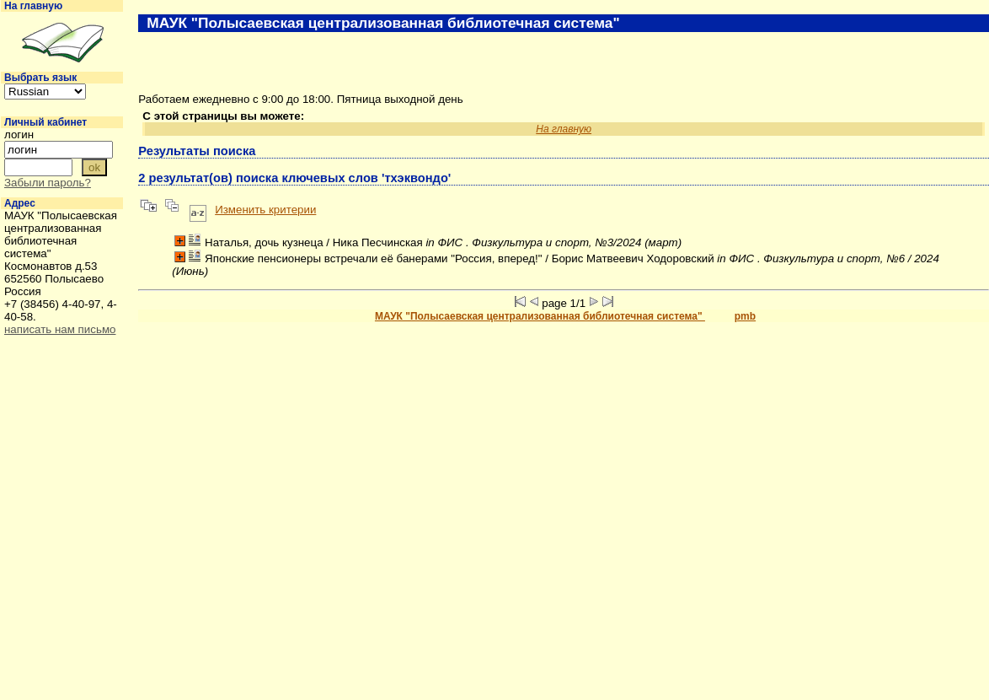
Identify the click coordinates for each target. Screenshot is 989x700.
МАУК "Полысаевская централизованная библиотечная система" (540, 316)
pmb (745, 316)
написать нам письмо (59, 329)
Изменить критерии (265, 209)
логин (19, 134)
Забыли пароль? (47, 182)
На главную (33, 6)
